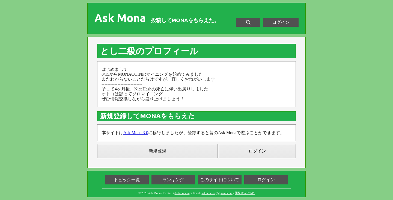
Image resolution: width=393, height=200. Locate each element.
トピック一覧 (127, 179)
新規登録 (157, 151)
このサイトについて (219, 179)
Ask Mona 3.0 (135, 132)
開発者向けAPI (245, 193)
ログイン (281, 22)
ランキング (173, 179)
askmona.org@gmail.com (217, 193)
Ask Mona (120, 18)
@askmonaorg (181, 193)
